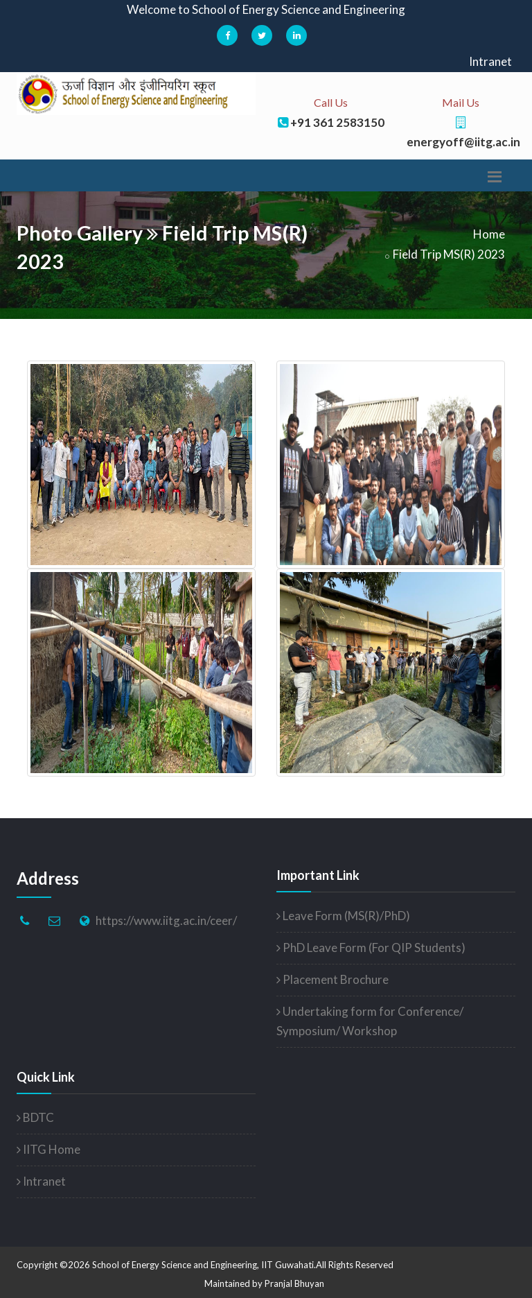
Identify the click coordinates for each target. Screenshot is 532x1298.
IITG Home (48, 1149)
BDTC (35, 1117)
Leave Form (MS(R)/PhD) (343, 915)
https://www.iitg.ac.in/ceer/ (166, 920)
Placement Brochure (332, 979)
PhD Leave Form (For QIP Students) (371, 947)
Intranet (490, 61)
